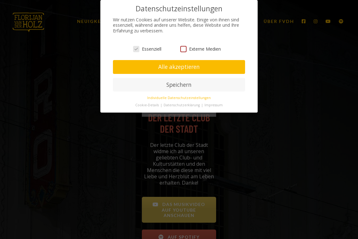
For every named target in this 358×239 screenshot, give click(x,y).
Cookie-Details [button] (147, 104)
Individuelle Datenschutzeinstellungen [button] (179, 97)
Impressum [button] (213, 104)
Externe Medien (200, 48)
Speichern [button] (179, 84)
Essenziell (147, 48)
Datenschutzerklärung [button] (182, 104)
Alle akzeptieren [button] (179, 66)
